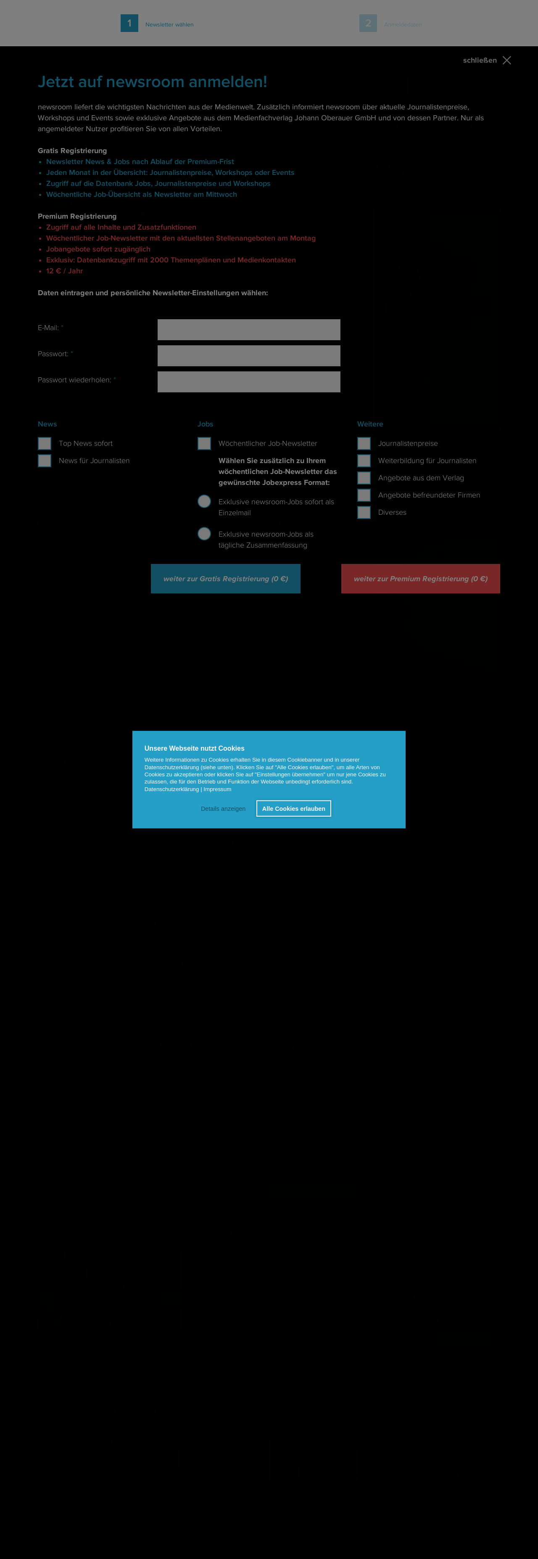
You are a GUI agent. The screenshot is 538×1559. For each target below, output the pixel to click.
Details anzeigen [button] (223, 808)
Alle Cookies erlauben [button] (293, 808)
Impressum (217, 789)
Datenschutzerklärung (172, 789)
